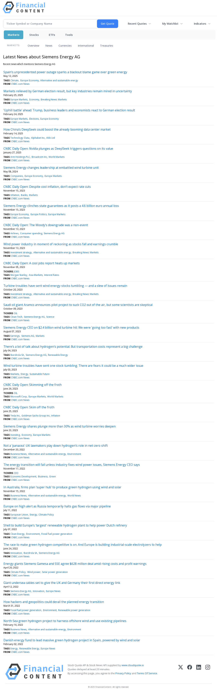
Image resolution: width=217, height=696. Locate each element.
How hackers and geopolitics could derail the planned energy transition (53, 602)
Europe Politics (39, 214)
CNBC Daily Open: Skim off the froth (28, 407)
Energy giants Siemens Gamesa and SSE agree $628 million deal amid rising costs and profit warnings (75, 564)
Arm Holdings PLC (20, 157)
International (86, 45)
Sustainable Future (40, 374)
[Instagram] (208, 671)
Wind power (34, 572)
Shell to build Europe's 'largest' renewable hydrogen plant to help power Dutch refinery (65, 525)
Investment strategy (21, 252)
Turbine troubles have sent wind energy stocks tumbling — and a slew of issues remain (65, 286)
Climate (14, 80)
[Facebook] (190, 671)
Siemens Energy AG (54, 233)
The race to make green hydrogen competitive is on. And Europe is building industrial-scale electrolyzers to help (82, 544)
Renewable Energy (58, 355)
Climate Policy (46, 514)
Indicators (200, 23)
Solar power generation (55, 572)
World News (74, 495)
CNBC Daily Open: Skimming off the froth (32, 385)
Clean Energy (17, 534)
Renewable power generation (74, 610)
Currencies (65, 45)
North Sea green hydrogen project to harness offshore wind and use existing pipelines (64, 621)
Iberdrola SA (17, 355)
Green (52, 476)
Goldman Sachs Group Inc (36, 415)
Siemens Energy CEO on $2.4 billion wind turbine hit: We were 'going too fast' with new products (71, 327)
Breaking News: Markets (54, 99)
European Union (19, 514)
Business (43, 476)
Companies (16, 176)
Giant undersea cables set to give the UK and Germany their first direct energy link (61, 583)
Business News (18, 454)
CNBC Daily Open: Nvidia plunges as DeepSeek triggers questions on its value (58, 148)
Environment (74, 454)
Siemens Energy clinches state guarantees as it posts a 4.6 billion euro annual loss (61, 206)
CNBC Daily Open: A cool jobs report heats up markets (41, 263)
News (48, 45)
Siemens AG (27, 336)
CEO (16, 473)
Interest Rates (51, 275)
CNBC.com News (20, 84)
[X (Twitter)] (181, 671)
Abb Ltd (50, 137)
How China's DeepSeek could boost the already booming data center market (57, 129)
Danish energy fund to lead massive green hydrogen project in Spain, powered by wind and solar (71, 640)
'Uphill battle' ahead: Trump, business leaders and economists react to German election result (69, 110)
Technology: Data (19, 137)
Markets (13, 35)
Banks (24, 195)
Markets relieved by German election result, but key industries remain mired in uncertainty (67, 91)
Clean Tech (16, 316)
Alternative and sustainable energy (59, 80)
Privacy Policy (123, 673)
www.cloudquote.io (133, 665)
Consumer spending (31, 233)
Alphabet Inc (38, 137)
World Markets (57, 157)
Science (50, 316)
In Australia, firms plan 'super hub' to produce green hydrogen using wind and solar (62, 487)
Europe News (53, 591)
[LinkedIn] (199, 671)
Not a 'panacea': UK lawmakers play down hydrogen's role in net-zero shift (55, 445)
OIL (15, 313)
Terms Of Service (147, 673)
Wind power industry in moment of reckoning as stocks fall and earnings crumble (60, 244)
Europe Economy (29, 80)
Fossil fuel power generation (56, 534)
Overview (33, 45)
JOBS (16, 271)
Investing (15, 435)
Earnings (15, 336)
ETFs (52, 35)
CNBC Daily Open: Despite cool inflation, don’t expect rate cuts (47, 187)
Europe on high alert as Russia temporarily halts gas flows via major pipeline (57, 506)
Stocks (34, 35)
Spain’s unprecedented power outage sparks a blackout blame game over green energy (65, 72)
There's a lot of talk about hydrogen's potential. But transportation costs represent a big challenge (72, 346)
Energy (24, 374)
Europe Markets (18, 99)
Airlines (14, 233)
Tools (69, 35)
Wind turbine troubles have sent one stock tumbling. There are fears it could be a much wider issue (73, 366)
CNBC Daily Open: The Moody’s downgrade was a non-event (45, 225)
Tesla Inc (15, 415)
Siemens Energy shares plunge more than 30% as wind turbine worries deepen (59, 426)
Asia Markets (36, 275)
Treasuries (106, 45)
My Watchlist (170, 23)
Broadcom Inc (39, 157)
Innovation (16, 553)
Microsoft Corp (18, 396)
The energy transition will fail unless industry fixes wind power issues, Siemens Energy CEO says (71, 465)
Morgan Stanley (18, 275)
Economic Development (23, 476)
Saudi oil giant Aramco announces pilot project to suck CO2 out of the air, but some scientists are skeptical (77, 305)
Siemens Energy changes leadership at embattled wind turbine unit (51, 167)
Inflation (14, 195)
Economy (34, 99)
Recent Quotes (137, 23)
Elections (34, 118)
